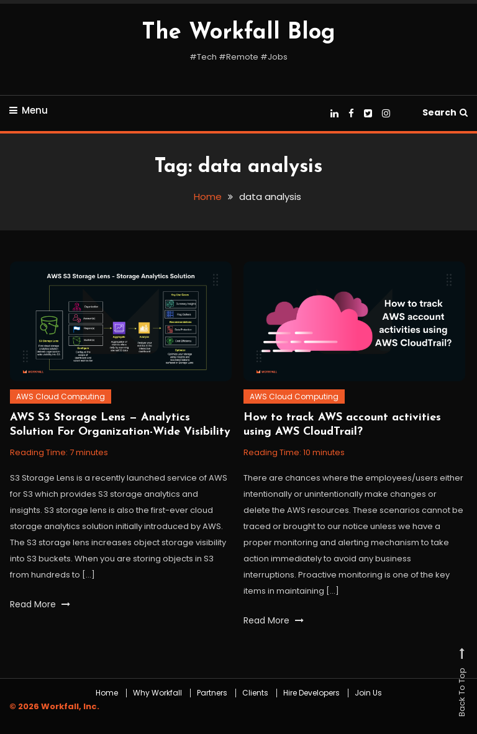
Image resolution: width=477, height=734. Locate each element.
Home (107, 693)
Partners (212, 693)
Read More (40, 604)
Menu (28, 110)
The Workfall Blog (238, 33)
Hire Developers (311, 693)
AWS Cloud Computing (60, 396)
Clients (255, 693)
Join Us (368, 693)
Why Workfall (157, 693)
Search (445, 112)
